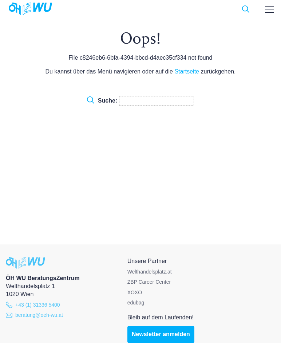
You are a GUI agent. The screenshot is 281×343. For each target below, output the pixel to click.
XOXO (134, 292)
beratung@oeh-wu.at (34, 315)
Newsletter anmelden (161, 334)
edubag (136, 303)
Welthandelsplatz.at (149, 272)
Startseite (186, 71)
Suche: (140, 100)
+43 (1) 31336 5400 (33, 305)
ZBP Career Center (149, 282)
